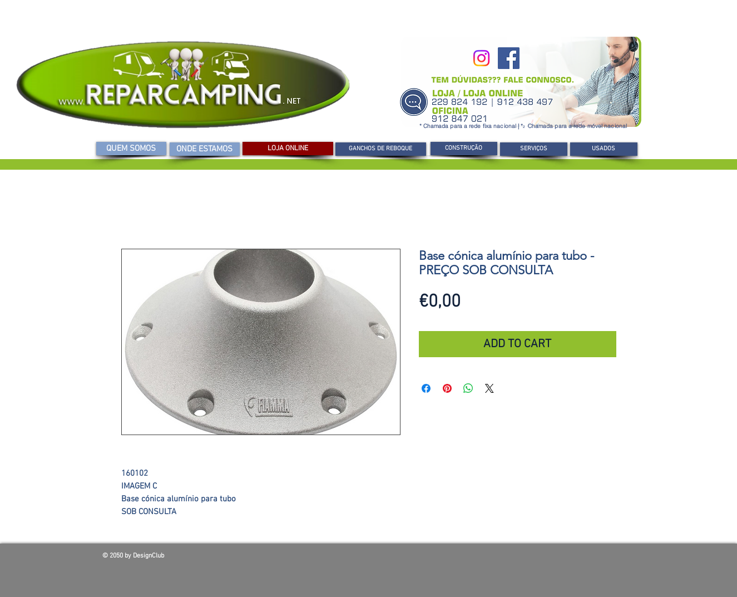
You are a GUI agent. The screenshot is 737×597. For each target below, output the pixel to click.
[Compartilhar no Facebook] (426, 388)
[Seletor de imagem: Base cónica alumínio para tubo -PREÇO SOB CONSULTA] (254, 447)
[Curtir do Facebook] (555, 558)
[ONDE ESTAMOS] (205, 149)
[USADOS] (603, 149)
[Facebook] (509, 58)
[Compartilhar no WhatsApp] (468, 388)
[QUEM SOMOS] (131, 148)
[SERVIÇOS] (533, 149)
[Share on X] (489, 388)
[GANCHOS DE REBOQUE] (380, 149)
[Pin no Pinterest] (447, 388)
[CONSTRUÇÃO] (464, 148)
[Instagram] (481, 58)
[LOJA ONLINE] (288, 148)
